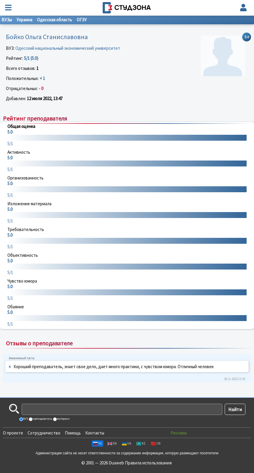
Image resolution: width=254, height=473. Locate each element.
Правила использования (148, 463)
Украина (24, 20)
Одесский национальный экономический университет (67, 48)
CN (155, 443)
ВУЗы (6, 20)
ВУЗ (25, 419)
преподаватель (42, 419)
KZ (141, 443)
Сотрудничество (44, 433)
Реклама (179, 433)
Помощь (73, 433)
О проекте (13, 433)
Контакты (94, 433)
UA (126, 443)
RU (97, 443)
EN (112, 443)
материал (63, 419)
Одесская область (54, 20)
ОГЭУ (82, 20)
